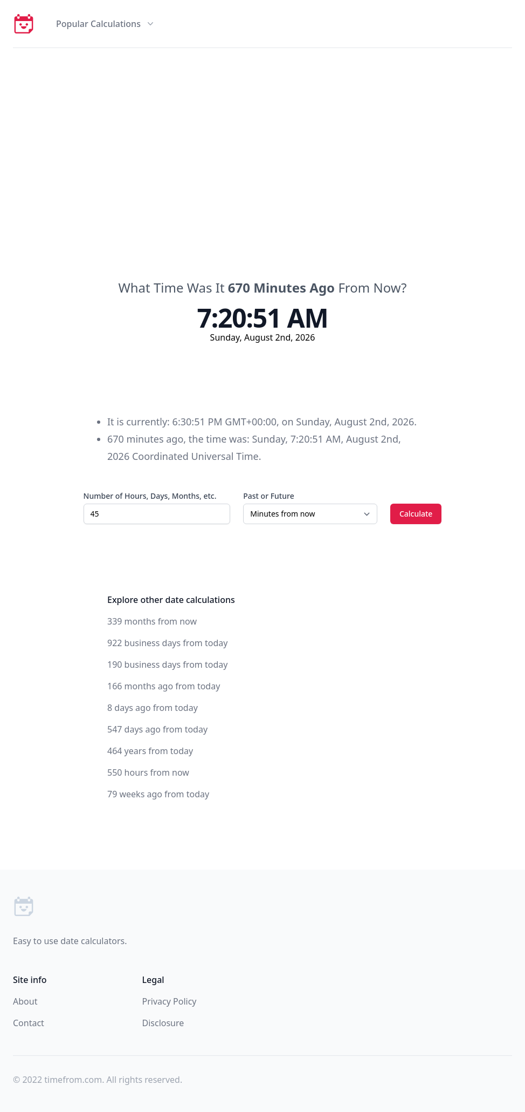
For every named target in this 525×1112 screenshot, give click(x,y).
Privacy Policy (169, 1001)
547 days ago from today (157, 729)
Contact (28, 1023)
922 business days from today (167, 643)
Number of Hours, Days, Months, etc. (150, 496)
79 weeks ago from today (158, 794)
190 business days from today (167, 664)
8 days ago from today (152, 708)
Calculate (416, 513)
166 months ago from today (163, 686)
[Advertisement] (262, 129)
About (25, 1001)
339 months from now (152, 621)
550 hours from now (148, 772)
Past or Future (268, 496)
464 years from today (150, 751)
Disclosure (163, 1023)
